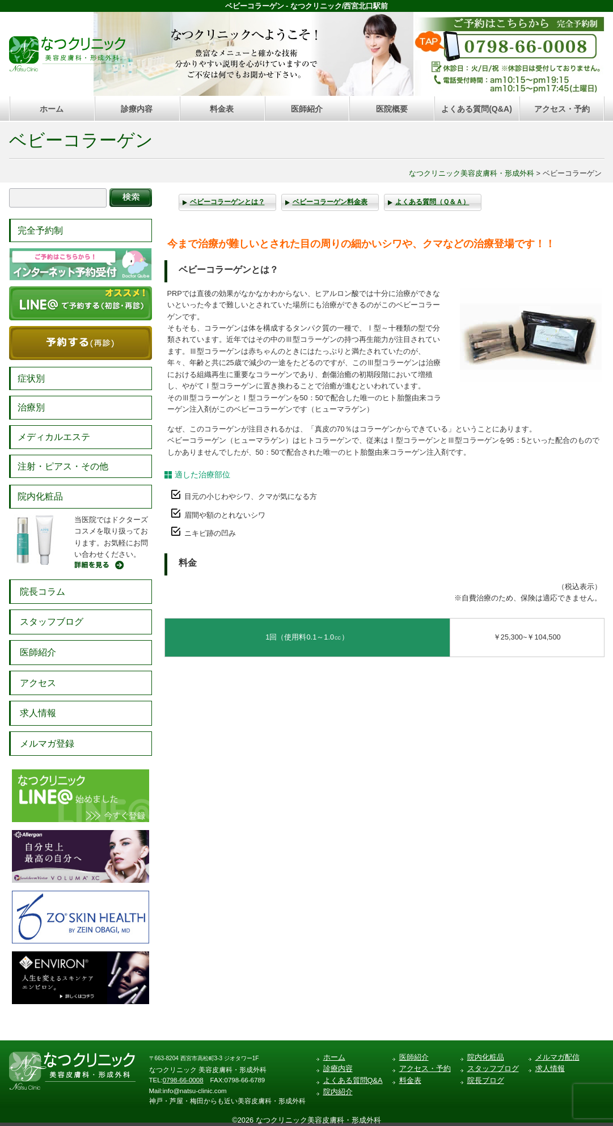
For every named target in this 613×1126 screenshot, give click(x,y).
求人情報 (38, 713)
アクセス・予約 (562, 108)
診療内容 (137, 108)
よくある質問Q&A (353, 1080)
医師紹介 (307, 108)
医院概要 (392, 108)
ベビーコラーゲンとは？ (227, 202)
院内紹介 (338, 1091)
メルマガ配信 (557, 1057)
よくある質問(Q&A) (476, 108)
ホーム (52, 108)
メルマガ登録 (47, 743)
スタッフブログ (51, 622)
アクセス (38, 683)
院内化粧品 (40, 496)
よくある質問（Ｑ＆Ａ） (432, 202)
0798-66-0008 (183, 1080)
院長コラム (42, 591)
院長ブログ (485, 1080)
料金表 (222, 108)
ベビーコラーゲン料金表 (330, 202)
